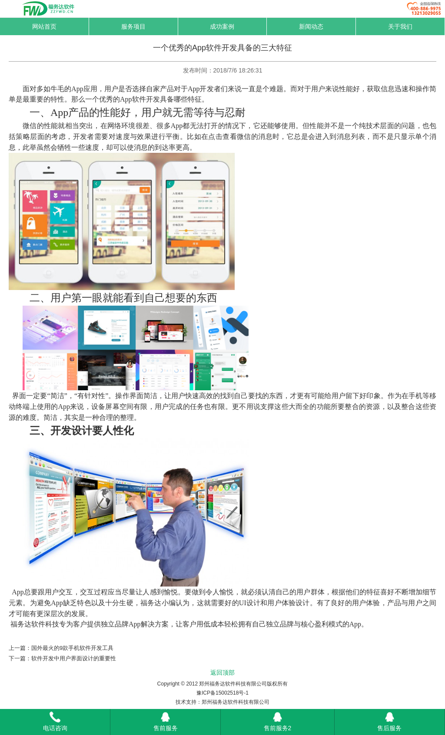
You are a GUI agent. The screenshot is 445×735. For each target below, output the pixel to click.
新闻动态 (311, 26)
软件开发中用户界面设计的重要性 (73, 658)
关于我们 (400, 26)
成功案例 (222, 26)
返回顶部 (222, 672)
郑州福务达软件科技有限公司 (235, 702)
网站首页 (44, 26)
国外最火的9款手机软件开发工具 (72, 648)
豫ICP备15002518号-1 (222, 693)
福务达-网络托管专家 (54, 8)
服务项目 (133, 26)
